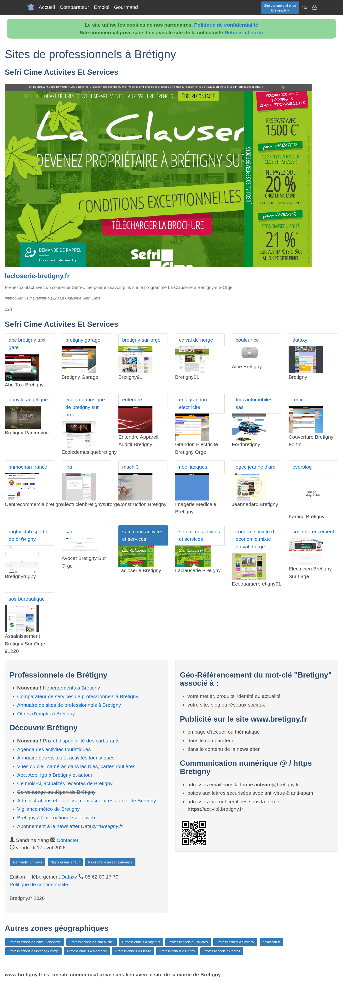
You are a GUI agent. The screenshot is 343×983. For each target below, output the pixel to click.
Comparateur (74, 7)
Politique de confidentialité (226, 25)
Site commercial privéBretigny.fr (280, 8)
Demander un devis (27, 862)
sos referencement (313, 531)
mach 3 (130, 467)
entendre (132, 399)
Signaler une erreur (65, 862)
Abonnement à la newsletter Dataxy (70, 826)
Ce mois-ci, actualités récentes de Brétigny (65, 783)
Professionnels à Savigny (235, 942)
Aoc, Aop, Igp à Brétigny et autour (55, 775)
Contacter (68, 840)
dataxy (299, 340)
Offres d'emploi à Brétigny (46, 713)
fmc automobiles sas (254, 403)
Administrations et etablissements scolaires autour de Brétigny (86, 800)
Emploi (101, 7)
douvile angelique (28, 399)
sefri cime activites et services (142, 535)
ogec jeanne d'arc (255, 467)
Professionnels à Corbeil (221, 951)
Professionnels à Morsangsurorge (33, 951)
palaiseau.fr (271, 942)
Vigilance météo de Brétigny (48, 809)
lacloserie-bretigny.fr (37, 276)
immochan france (28, 467)
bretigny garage (82, 340)
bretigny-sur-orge (141, 340)
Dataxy (69, 877)
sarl (69, 531)
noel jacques (193, 467)
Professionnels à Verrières (188, 942)
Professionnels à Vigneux (141, 942)
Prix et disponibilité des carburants (81, 740)
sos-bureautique (27, 599)
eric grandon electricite (193, 403)
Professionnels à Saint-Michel (92, 942)
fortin (298, 399)
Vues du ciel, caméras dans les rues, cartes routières (76, 766)
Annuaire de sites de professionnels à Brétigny (69, 705)
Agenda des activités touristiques (54, 749)
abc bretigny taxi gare (27, 343)
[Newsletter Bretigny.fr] (304, 7)
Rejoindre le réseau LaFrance (110, 862)
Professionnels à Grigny (177, 951)
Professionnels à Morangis (87, 951)
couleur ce (247, 340)
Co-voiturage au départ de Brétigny (56, 792)
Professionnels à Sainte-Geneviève (34, 942)
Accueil (47, 7)
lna (68, 467)
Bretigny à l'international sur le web (56, 817)
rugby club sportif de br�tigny (28, 535)
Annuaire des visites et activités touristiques (66, 757)
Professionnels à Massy (133, 951)
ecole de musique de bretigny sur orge (85, 407)
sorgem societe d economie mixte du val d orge (255, 539)
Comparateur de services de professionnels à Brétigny (77, 696)
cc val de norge (196, 340)
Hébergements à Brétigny (71, 687)
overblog (302, 467)
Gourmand (126, 7)
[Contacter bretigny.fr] (314, 7)
